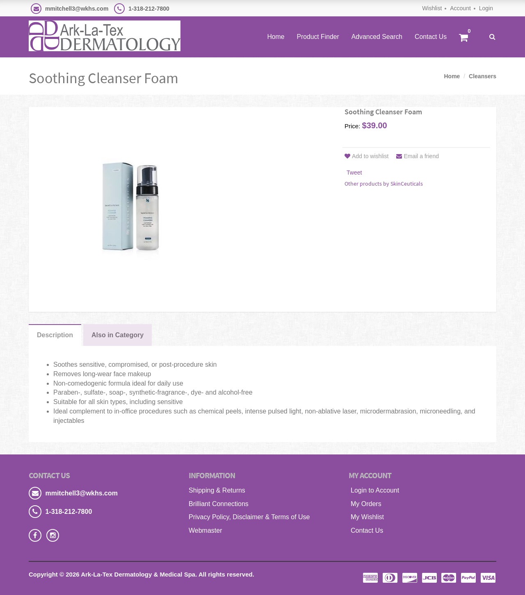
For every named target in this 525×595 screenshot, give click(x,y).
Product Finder (318, 36)
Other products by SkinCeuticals (384, 183)
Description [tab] (55, 335)
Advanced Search (377, 36)
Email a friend (417, 156)
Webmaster (205, 530)
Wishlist (432, 8)
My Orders (366, 503)
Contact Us (431, 36)
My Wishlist (367, 516)
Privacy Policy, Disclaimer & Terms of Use (249, 516)
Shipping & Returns (217, 490)
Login (486, 8)
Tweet (354, 172)
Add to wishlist (366, 156)
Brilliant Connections (219, 503)
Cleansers (482, 76)
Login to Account (375, 490)
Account (460, 8)
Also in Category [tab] (117, 335)
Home (275, 36)
